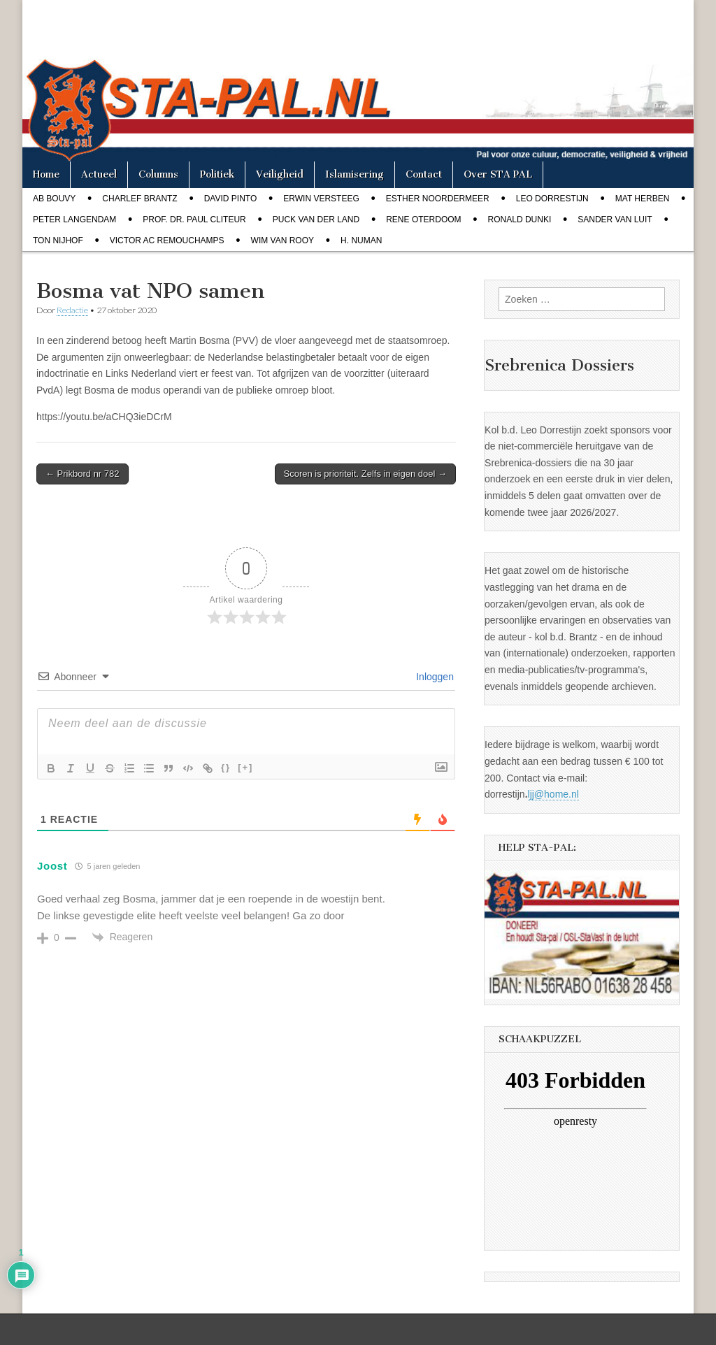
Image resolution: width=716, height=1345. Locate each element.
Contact (424, 174)
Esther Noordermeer (437, 198)
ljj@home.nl (553, 794)
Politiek (217, 174)
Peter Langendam (74, 219)
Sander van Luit (615, 219)
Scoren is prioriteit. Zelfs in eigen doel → (365, 473)
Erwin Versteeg (321, 198)
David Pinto (230, 198)
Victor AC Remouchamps (167, 240)
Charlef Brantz (139, 198)
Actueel (99, 174)
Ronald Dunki (520, 219)
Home (46, 174)
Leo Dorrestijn (552, 198)
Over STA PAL (498, 174)
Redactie (72, 310)
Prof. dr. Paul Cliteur (194, 219)
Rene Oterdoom (423, 219)
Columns (158, 174)
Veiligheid (279, 174)
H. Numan (361, 240)
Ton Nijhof (58, 240)
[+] (245, 767)
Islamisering (354, 174)
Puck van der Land (316, 219)
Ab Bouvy (54, 198)
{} (226, 767)
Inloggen (433, 676)
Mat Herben (642, 198)
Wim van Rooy (282, 240)
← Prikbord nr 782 (82, 473)
